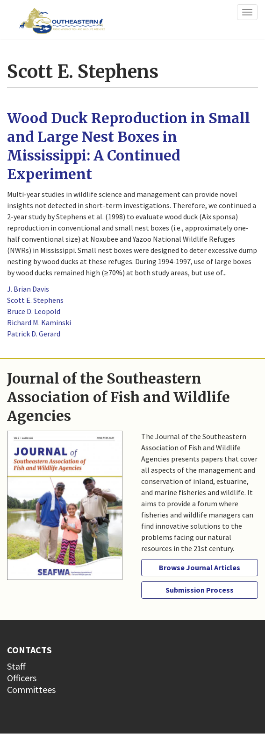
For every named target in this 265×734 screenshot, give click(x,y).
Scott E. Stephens (35, 300)
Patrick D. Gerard (33, 333)
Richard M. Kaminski (39, 322)
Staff (16, 666)
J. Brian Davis (28, 289)
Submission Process (199, 589)
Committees (31, 689)
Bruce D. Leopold (33, 311)
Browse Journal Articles (199, 567)
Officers (21, 677)
